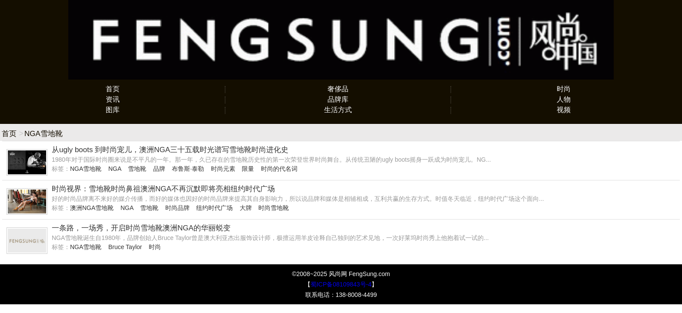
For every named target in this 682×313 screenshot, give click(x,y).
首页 (113, 89)
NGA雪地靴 (85, 168)
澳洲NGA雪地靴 (92, 207)
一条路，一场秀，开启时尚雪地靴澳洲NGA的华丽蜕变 (141, 228)
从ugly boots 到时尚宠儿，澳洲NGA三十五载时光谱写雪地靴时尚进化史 (170, 150)
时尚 (564, 89)
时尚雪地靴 (273, 207)
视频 (564, 109)
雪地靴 (137, 168)
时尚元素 (223, 168)
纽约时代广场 (214, 207)
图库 (113, 109)
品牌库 (338, 99)
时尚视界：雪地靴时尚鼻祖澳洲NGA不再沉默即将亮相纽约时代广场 (163, 189)
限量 (248, 168)
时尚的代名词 (279, 168)
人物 (564, 99)
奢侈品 (338, 89)
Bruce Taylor (125, 246)
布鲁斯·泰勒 (188, 168)
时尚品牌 (177, 207)
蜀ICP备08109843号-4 (341, 284)
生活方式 (338, 109)
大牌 (246, 207)
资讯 (113, 99)
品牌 (159, 168)
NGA (114, 168)
